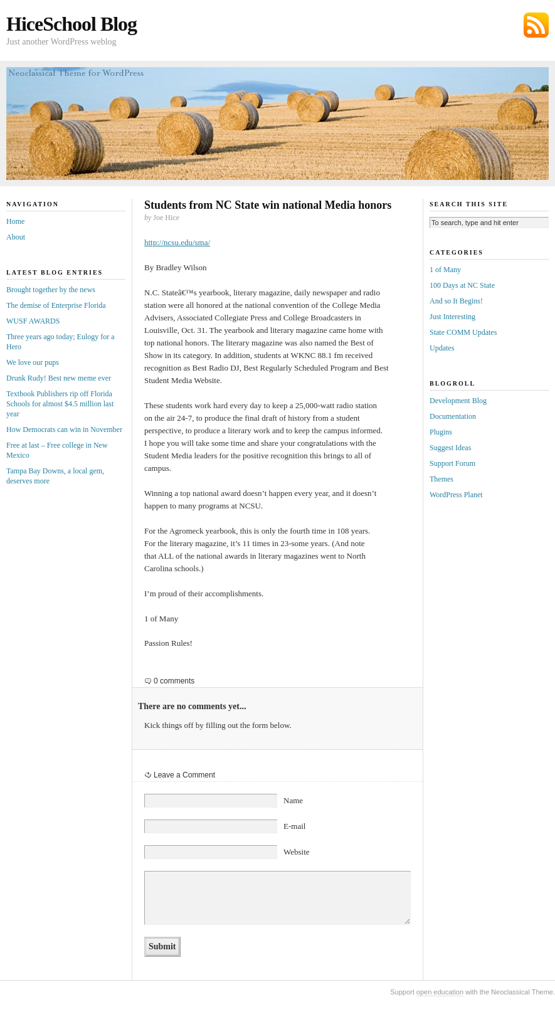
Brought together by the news (50, 289)
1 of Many (445, 269)
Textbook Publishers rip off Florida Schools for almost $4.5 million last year (60, 403)
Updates (442, 348)
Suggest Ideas (450, 447)
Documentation (453, 416)
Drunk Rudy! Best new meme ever (58, 378)
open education (439, 992)
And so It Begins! (456, 301)
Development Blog (458, 400)
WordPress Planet (456, 494)
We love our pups (32, 362)
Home (15, 221)
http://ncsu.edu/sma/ (177, 242)
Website (296, 851)
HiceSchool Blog (71, 24)
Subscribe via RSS (536, 25)
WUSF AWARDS (33, 321)
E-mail (294, 826)
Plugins (441, 432)
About (15, 237)
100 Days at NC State (462, 285)
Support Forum (452, 463)
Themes (441, 479)
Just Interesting (452, 316)
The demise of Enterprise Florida (56, 305)
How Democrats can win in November (64, 429)
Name (293, 800)
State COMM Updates (463, 332)
